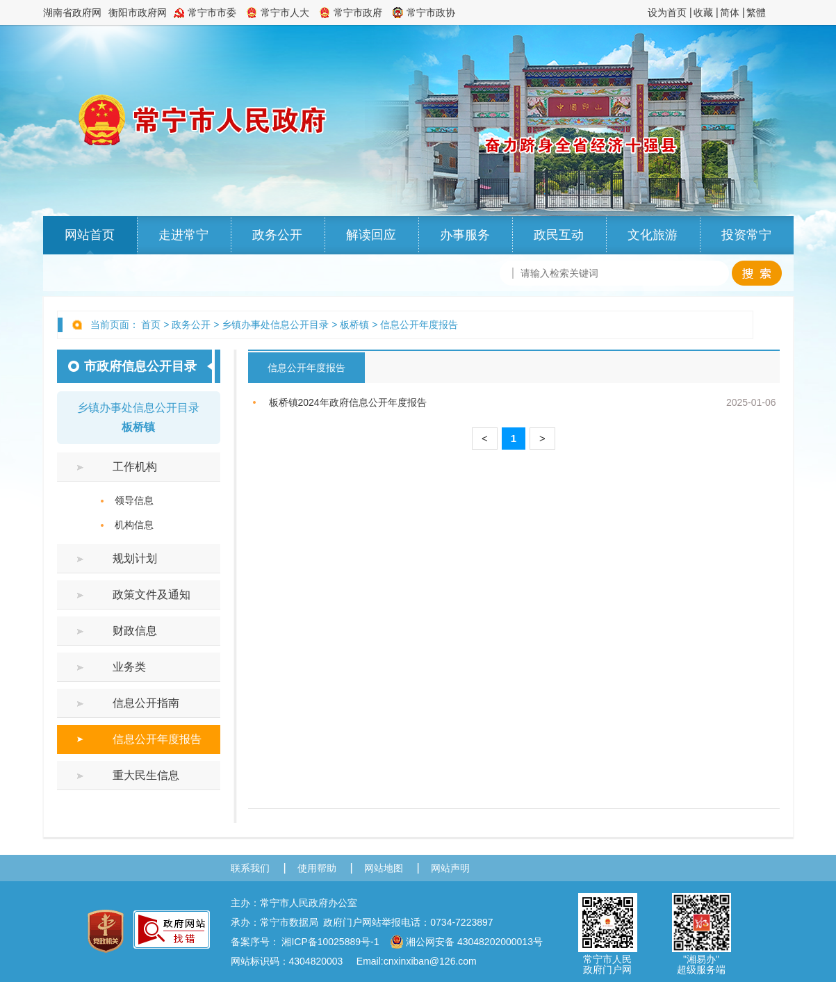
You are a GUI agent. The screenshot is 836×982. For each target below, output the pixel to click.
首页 (151, 324)
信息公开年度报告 (419, 324)
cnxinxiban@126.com (430, 961)
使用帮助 (316, 868)
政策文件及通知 (151, 594)
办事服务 (465, 235)
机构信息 (134, 524)
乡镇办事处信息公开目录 (275, 324)
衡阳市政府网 (137, 12)
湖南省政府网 (72, 12)
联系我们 (250, 868)
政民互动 (559, 235)
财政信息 (135, 631)
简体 (729, 12)
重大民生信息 (146, 775)
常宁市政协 (431, 12)
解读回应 (371, 235)
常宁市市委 (212, 12)
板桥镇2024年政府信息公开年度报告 (348, 402)
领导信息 (134, 500)
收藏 (703, 12)
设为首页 (667, 12)
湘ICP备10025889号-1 (330, 941)
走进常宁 (183, 235)
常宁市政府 (358, 12)
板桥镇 (354, 324)
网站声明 (450, 868)
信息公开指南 (146, 703)
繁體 (756, 12)
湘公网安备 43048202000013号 (466, 942)
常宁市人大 (285, 12)
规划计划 (135, 558)
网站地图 (383, 868)
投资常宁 (746, 235)
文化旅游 (653, 235)
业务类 (129, 667)
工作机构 (135, 467)
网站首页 (90, 235)
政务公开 (277, 235)
